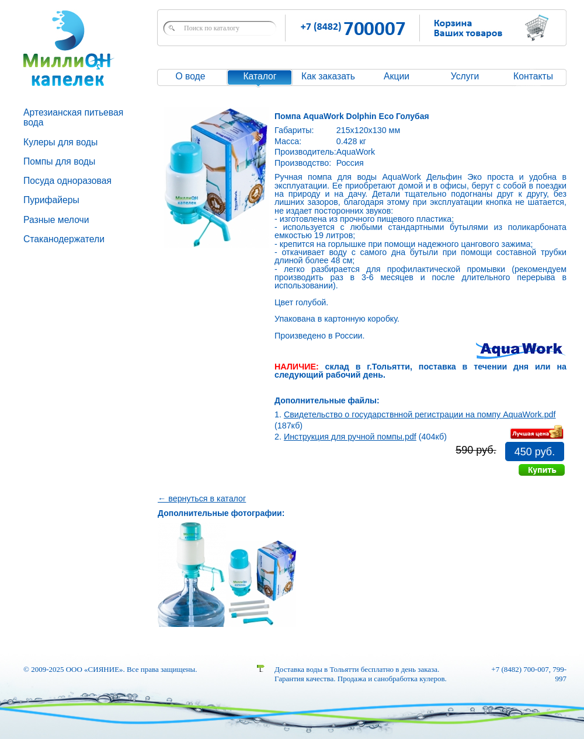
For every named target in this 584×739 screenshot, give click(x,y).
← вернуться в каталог (202, 498)
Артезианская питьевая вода (73, 117)
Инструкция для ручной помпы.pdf (350, 436)
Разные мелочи (56, 220)
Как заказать (328, 76)
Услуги (465, 76)
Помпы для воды (59, 161)
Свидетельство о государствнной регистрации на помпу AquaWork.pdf (420, 414)
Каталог (259, 76)
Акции (396, 76)
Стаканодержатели (64, 239)
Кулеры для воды (60, 142)
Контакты (533, 76)
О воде (190, 76)
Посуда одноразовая (67, 181)
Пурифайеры (51, 200)
